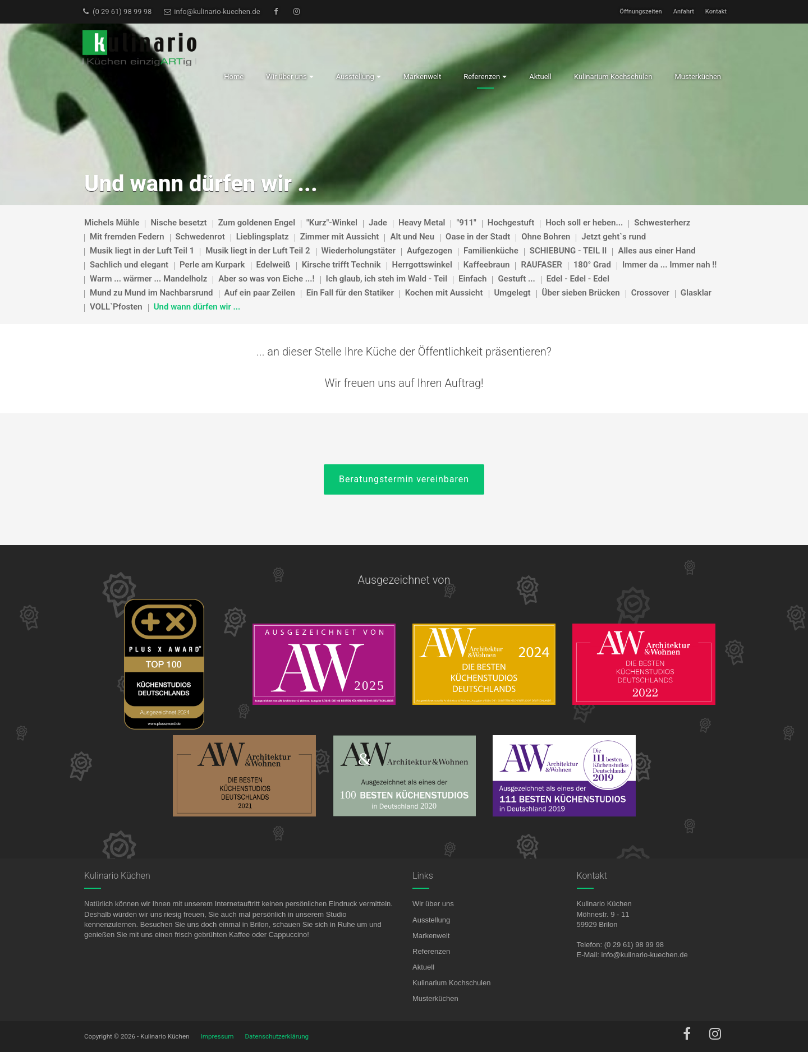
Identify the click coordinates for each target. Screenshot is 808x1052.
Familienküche (490, 251)
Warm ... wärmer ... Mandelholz (148, 279)
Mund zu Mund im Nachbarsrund (151, 293)
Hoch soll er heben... (584, 223)
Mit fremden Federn (127, 237)
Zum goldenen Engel (256, 223)
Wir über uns (433, 903)
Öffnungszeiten (640, 11)
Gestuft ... (516, 279)
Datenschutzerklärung (277, 1036)
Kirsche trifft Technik (341, 265)
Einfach (472, 279)
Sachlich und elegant (129, 265)
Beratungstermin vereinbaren (404, 479)
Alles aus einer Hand (656, 251)
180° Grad (592, 265)
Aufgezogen (429, 251)
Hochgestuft (511, 223)
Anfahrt (683, 11)
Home (234, 76)
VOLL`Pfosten (116, 307)
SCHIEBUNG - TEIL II (568, 251)
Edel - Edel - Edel (578, 279)
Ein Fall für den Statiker (350, 293)
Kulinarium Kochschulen (451, 983)
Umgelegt (512, 293)
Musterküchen (435, 998)
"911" (466, 223)
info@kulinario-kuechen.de (211, 11)
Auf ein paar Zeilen (259, 293)
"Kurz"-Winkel (331, 223)
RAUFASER (541, 265)
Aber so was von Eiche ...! (266, 279)
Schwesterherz (662, 223)
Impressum (217, 1036)
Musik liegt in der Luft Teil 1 (142, 251)
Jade (378, 223)
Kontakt (716, 11)
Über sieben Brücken (581, 293)
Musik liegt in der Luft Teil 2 (257, 251)
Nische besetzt (178, 223)
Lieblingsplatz (262, 237)
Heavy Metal (422, 223)
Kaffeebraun (486, 265)
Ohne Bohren (545, 237)
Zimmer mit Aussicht (339, 237)
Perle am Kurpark (212, 265)
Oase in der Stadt (478, 237)
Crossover (650, 293)
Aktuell (423, 967)
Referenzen (431, 951)
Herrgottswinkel (422, 265)
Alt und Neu (412, 237)
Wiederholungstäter (359, 251)
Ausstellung (431, 920)
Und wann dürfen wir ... (197, 307)
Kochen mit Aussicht (444, 293)
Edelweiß (273, 265)
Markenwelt (430, 935)
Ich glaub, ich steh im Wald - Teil (387, 279)
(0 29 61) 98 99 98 (116, 11)
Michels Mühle (111, 223)
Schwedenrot (200, 237)
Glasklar (696, 293)
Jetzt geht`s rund (613, 237)
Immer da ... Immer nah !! (669, 265)
